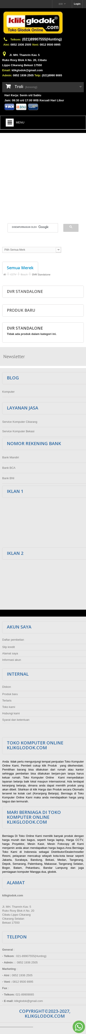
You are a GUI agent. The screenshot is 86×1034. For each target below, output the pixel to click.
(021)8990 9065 (52, 75)
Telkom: (15, 39)
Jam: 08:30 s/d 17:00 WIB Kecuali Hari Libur (34, 100)
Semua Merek (20, 267)
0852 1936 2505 (21, 44)
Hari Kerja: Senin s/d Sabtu (22, 95)
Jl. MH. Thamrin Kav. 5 (24, 55)
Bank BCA (8, 467)
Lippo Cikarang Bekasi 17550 (22, 65)
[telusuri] (30, 227)
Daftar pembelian (13, 639)
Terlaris (6, 700)
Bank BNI (8, 478)
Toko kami (8, 707)
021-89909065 (24, 994)
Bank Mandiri (10, 457)
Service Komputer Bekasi (18, 431)
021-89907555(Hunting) (31, 956)
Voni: (35, 44)
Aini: (6, 44)
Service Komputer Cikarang (19, 421)
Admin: (7, 75)
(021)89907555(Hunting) (42, 39)
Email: (6, 70)
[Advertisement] (41, 175)
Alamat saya (10, 653)
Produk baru (21, 310)
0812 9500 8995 (50, 44)
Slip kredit (8, 647)
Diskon (6, 686)
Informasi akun (11, 659)
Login (77, 3)
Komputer (8, 391)
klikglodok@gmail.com (27, 70)
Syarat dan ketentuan (16, 719)
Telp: (37, 75)
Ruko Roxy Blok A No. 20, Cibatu (24, 60)
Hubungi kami (11, 713)
